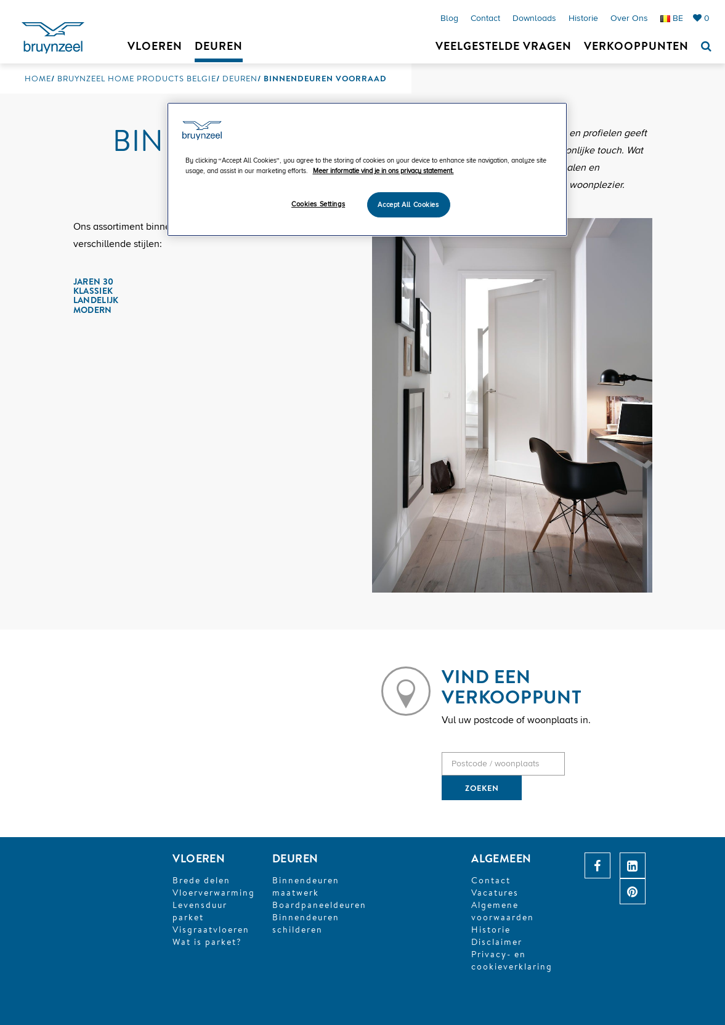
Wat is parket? (207, 942)
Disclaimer (496, 942)
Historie (583, 18)
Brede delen (201, 880)
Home (38, 78)
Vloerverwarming (213, 892)
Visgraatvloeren (210, 929)
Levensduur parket (199, 911)
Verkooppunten (636, 46)
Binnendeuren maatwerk (305, 886)
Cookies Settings (318, 204)
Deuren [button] (219, 46)
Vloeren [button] (155, 46)
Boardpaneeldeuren (319, 905)
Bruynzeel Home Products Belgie (136, 78)
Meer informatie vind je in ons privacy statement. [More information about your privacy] (383, 171)
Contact (485, 18)
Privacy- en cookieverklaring (512, 960)
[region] (367, 169)
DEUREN (295, 858)
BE (671, 18)
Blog (449, 18)
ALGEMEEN (501, 858)
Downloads (534, 18)
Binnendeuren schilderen (305, 923)
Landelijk (96, 300)
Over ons (629, 18)
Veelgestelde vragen (503, 46)
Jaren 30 (93, 281)
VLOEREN (198, 858)
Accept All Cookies (408, 205)
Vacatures (495, 892)
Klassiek (93, 291)
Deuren (239, 78)
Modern (92, 310)
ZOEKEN (482, 787)
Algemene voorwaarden (502, 911)
